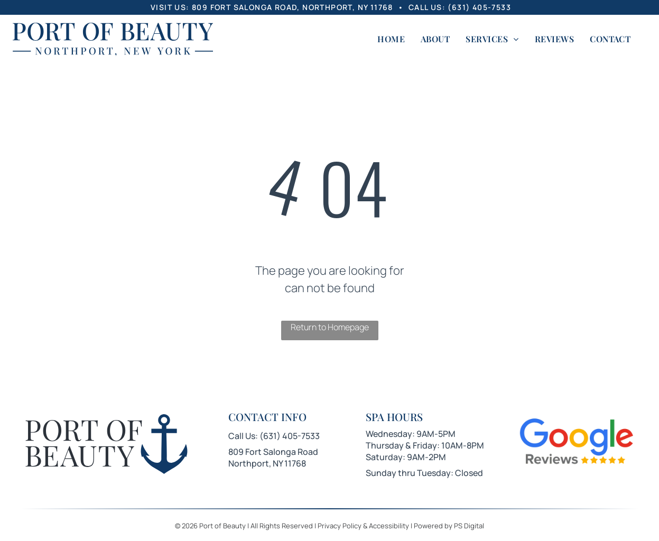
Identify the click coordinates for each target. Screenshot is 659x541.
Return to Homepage (330, 327)
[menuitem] (391, 39)
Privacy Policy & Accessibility (363, 525)
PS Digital (469, 525)
